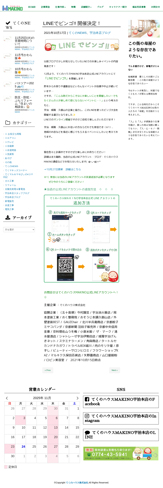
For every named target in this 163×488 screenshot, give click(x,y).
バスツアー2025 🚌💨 (24, 85)
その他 (8, 162)
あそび (8, 158)
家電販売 (9, 201)
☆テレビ (9, 142)
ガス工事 (9, 181)
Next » (115, 370)
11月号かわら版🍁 (23, 56)
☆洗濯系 (9, 154)
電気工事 (9, 209)
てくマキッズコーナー (16, 170)
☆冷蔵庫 (9, 146)
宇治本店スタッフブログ (17, 193)
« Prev (48, 370)
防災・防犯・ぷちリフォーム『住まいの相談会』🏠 (23, 102)
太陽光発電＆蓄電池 (15, 189)
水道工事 (9, 205)
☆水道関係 (10, 150)
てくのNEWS (78, 32)
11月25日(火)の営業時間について (24, 41)
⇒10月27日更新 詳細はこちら (62, 169)
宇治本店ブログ (100, 32)
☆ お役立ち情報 (13, 134)
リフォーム (10, 185)
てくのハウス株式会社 (77, 482)
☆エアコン (10, 138)
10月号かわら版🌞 (23, 71)
